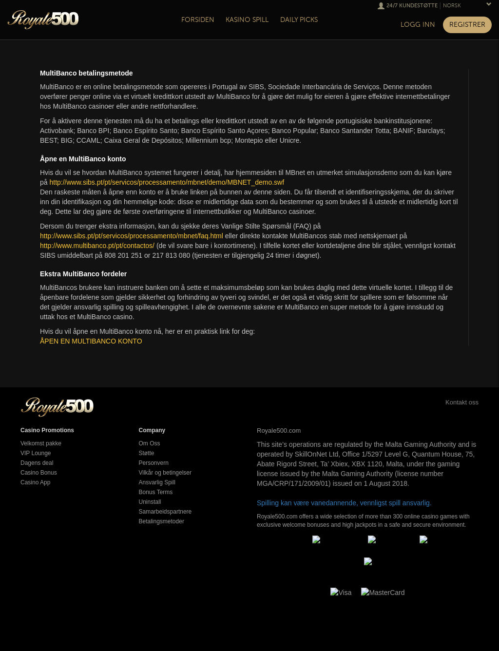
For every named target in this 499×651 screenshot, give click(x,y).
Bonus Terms (156, 492)
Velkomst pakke (40, 443)
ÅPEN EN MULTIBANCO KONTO (91, 341)
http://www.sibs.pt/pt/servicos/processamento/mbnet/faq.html (131, 236)
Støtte (146, 453)
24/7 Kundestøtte (412, 5)
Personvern (154, 463)
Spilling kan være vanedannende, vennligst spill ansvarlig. (344, 503)
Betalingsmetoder (161, 521)
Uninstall (150, 501)
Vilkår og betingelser (165, 472)
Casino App (35, 482)
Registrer (467, 24)
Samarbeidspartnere (165, 511)
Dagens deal (36, 463)
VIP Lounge (35, 453)
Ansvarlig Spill (157, 482)
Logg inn (418, 24)
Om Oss (149, 443)
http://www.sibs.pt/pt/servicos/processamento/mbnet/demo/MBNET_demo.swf (166, 182)
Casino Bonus (38, 472)
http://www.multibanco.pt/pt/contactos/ (97, 245)
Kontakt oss (451, 402)
